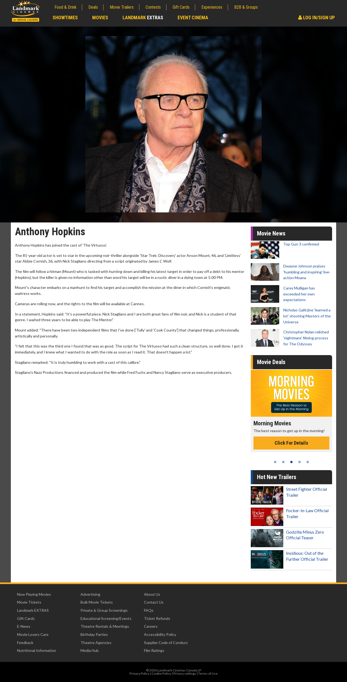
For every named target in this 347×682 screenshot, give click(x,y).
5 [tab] (307, 462)
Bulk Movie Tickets (97, 602)
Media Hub (90, 650)
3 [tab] (291, 462)
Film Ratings (154, 650)
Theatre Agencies (96, 642)
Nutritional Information (36, 650)
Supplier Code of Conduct (166, 642)
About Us (152, 594)
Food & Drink (65, 7)
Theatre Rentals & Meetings (105, 626)
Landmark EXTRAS (33, 610)
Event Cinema (193, 17)
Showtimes (65, 17)
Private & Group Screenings (104, 610)
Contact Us (153, 602)
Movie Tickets (29, 602)
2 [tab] (283, 462)
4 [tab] (299, 462)
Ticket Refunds (157, 618)
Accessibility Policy (160, 634)
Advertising (90, 594)
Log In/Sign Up (316, 17)
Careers (151, 626)
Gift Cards (181, 7)
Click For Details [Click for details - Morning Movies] (291, 443)
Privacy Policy (139, 673)
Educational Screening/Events (106, 618)
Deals (93, 7)
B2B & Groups (246, 7)
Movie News (271, 233)
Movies (100, 17)
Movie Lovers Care (33, 634)
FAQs (148, 610)
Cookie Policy (161, 673)
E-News (23, 626)
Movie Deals (271, 362)
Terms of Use (208, 673)
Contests (153, 7)
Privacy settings (184, 673)
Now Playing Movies (34, 594)
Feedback (25, 642)
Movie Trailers (122, 7)
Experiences (211, 7)
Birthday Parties (94, 634)
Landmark (143, 17)
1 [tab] (275, 462)
